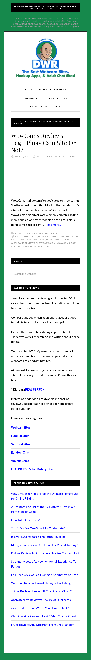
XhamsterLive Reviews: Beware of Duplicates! (41, 600)
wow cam (44, 236)
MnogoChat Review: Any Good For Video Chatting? (44, 545)
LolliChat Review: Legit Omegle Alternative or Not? (44, 575)
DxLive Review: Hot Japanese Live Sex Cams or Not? (45, 553)
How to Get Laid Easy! (25, 520)
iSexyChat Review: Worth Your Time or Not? (40, 608)
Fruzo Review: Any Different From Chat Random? (43, 624)
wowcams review (57, 239)
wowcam (25, 239)
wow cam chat (61, 236)
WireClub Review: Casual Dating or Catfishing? (41, 583)
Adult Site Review (26, 233)
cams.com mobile (26, 236)
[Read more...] (53, 224)
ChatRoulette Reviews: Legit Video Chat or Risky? (43, 616)
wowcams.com (46, 243)
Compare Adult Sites (45, 58)
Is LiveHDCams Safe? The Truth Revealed (38, 536)
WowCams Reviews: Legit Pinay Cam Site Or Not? (43, 143)
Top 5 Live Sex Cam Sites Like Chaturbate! (38, 528)
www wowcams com (36, 246)
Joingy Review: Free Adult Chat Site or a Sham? (41, 591)
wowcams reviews (23, 243)
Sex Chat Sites (48, 233)
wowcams (38, 239)
